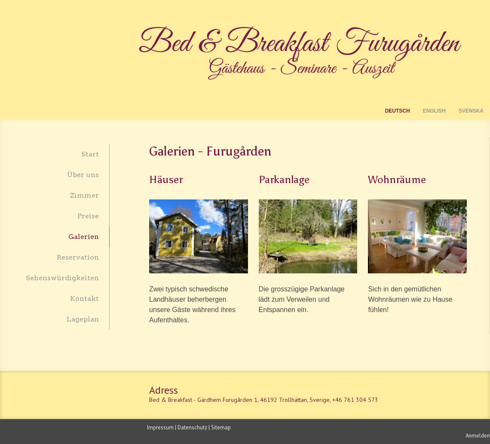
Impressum (160, 427)
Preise (88, 216)
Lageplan (83, 319)
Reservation (78, 257)
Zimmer (84, 195)
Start (90, 154)
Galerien (83, 237)
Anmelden (478, 435)
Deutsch (397, 111)
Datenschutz (192, 427)
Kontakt (84, 298)
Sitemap (221, 427)
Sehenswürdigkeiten (62, 278)
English (434, 111)
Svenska (471, 111)
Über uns (83, 175)
